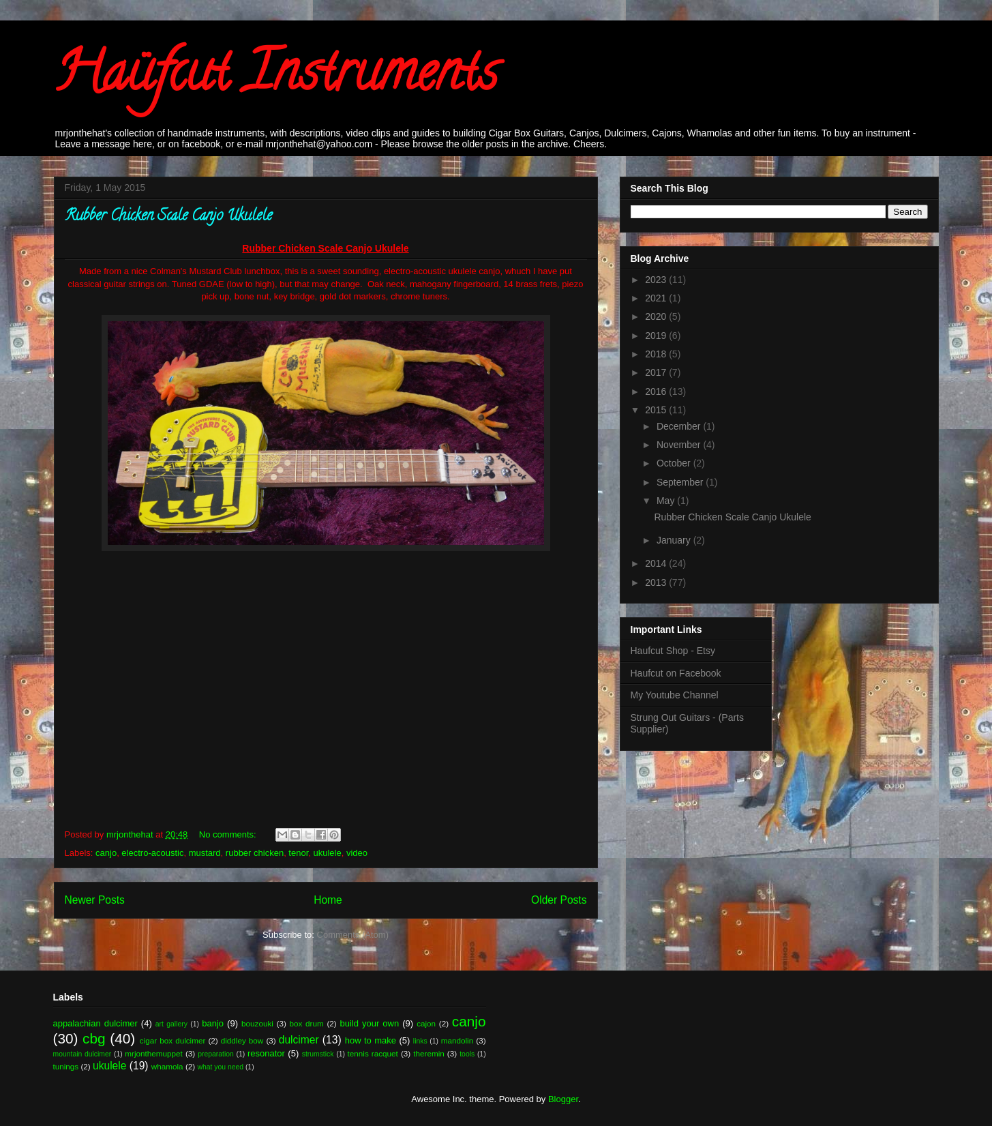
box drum (307, 1023)
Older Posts (558, 900)
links (420, 1041)
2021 (657, 298)
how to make (370, 1040)
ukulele (328, 853)
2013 (657, 582)
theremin (428, 1053)
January (675, 540)
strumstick (318, 1054)
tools (467, 1054)
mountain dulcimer (82, 1054)
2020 (657, 316)
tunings (66, 1066)
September (681, 482)
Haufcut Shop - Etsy (673, 650)
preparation (216, 1054)
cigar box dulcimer (172, 1040)
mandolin (457, 1040)
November (680, 444)
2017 (657, 372)
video (356, 853)
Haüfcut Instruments (276, 77)
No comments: (228, 834)
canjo (106, 853)
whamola (167, 1066)
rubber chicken (255, 853)
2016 (657, 391)
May (667, 500)
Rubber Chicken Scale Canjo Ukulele (168, 216)
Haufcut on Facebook (676, 673)
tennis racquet (373, 1053)
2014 (657, 563)
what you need (220, 1067)
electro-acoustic (152, 853)
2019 (657, 335)
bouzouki (257, 1023)
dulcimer (299, 1040)
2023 (657, 279)
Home (328, 900)
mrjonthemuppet (153, 1053)
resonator (266, 1053)
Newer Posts (95, 900)
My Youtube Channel (675, 695)
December (680, 426)
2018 (657, 354)
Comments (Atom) (353, 935)
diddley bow (242, 1040)
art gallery (171, 1024)
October (675, 463)
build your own (369, 1023)
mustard (205, 853)
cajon (426, 1023)
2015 (657, 409)
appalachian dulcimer (95, 1023)
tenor (298, 853)
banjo (213, 1023)
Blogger (563, 1099)
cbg (94, 1038)
